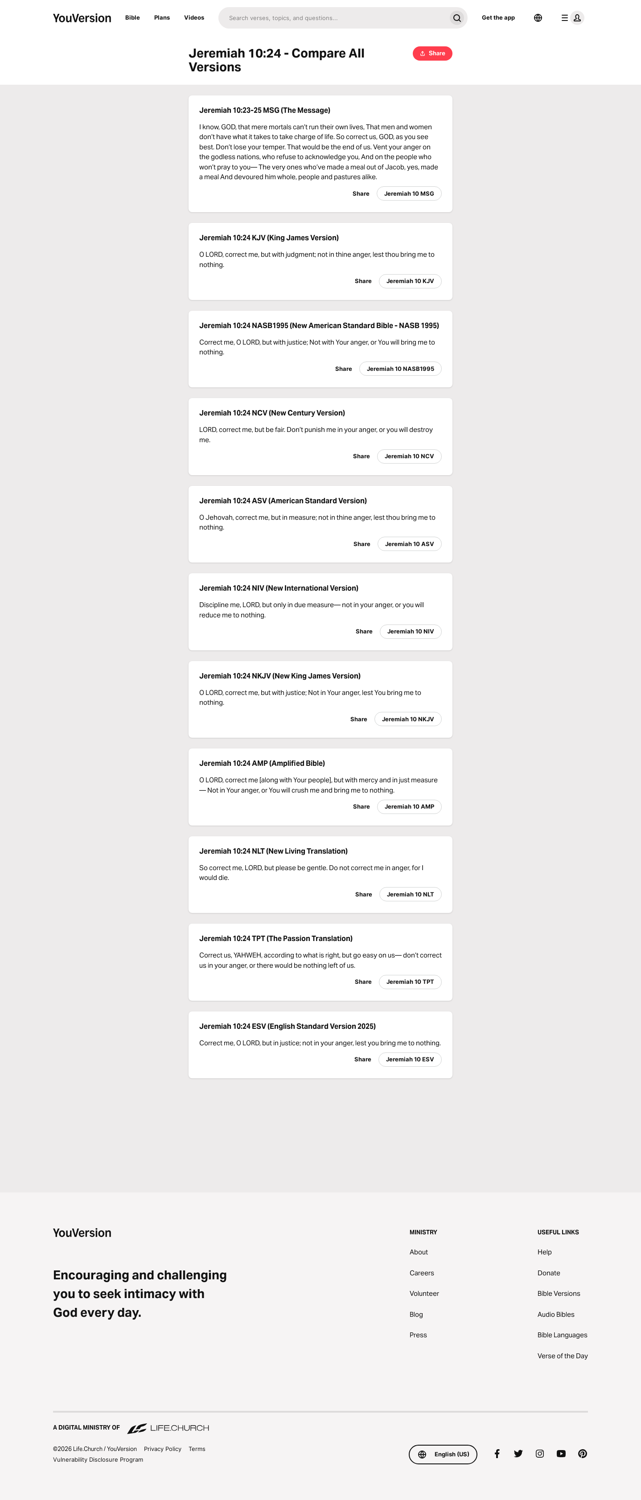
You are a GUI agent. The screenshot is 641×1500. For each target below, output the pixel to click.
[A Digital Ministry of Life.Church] (320, 1423)
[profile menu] (571, 18)
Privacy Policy (162, 1448)
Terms (197, 1448)
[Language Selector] (538, 18)
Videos (194, 17)
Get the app (498, 17)
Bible (132, 17)
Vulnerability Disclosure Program (98, 1459)
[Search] (332, 18)
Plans (162, 17)
